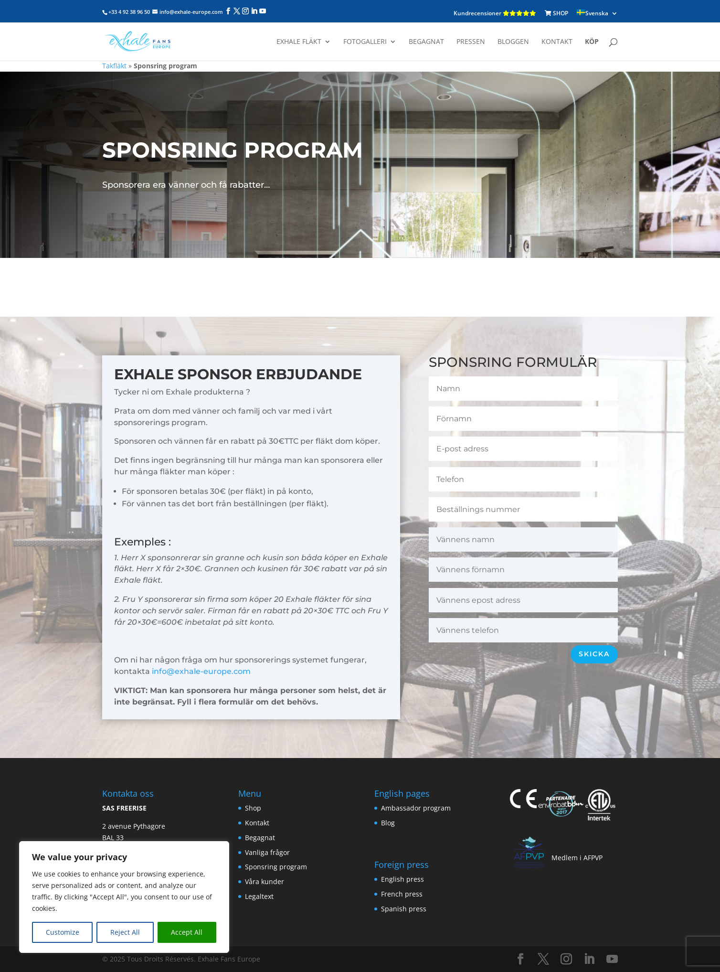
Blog (388, 822)
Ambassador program (416, 807)
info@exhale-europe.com (201, 671)
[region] (124, 897)
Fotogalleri (365, 42)
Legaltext (259, 896)
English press (402, 879)
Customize (62, 932)
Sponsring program (276, 866)
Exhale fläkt (298, 42)
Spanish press (403, 908)
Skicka (594, 654)
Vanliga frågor (267, 852)
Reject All (125, 932)
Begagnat (426, 42)
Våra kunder (264, 881)
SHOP (556, 13)
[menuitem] (597, 13)
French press (402, 893)
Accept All (186, 932)
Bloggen (513, 42)
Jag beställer (357, 280)
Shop (253, 807)
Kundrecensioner (495, 13)
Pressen (470, 42)
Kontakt (556, 42)
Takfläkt (114, 65)
